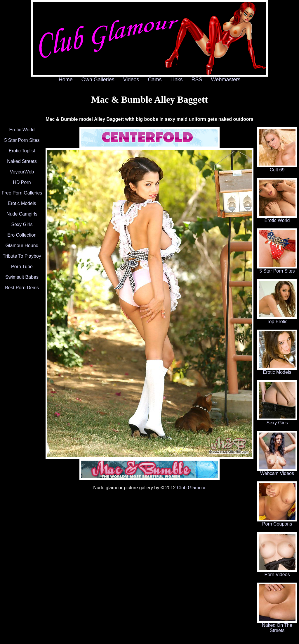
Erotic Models (22, 203)
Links (177, 79)
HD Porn (22, 182)
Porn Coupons (277, 521)
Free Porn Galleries (22, 192)
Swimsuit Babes (22, 277)
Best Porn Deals (22, 287)
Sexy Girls (22, 224)
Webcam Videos (277, 471)
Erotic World (22, 129)
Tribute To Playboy (22, 256)
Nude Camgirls (21, 213)
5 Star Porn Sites (22, 140)
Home (66, 79)
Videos (131, 79)
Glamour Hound (22, 245)
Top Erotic (277, 319)
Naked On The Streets (277, 626)
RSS (197, 79)
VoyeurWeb (22, 171)
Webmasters (226, 79)
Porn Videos (277, 572)
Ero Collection (21, 235)
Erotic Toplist (22, 150)
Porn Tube (22, 266)
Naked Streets (21, 161)
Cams (155, 79)
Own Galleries (97, 79)
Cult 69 (277, 167)
